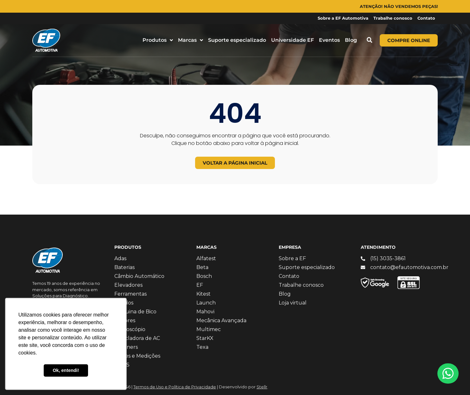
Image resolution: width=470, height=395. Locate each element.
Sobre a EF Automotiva (343, 18)
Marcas (190, 40)
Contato (426, 18)
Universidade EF (292, 40)
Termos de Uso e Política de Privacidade (174, 387)
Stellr (262, 387)
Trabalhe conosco (392, 18)
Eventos (329, 40)
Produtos (158, 40)
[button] (370, 40)
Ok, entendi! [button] (66, 370)
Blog (351, 40)
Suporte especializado (237, 40)
